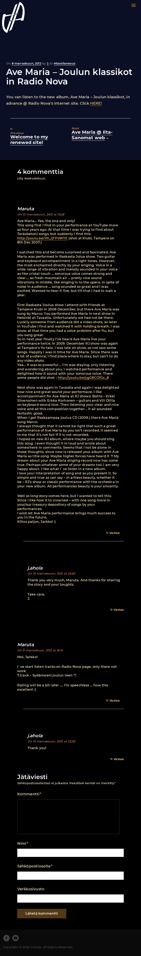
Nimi (22, 843)
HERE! (96, 103)
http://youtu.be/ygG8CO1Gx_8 (83, 378)
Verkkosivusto (30, 889)
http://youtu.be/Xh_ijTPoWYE (42, 238)
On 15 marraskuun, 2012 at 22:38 (51, 741)
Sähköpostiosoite (34, 866)
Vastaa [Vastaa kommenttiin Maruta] (114, 533)
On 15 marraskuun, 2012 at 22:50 (51, 573)
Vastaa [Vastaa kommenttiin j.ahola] (118, 610)
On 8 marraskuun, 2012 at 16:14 (40, 650)
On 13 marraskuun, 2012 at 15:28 (40, 214)
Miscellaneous (64, 63)
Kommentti (29, 794)
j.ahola (35, 568)
